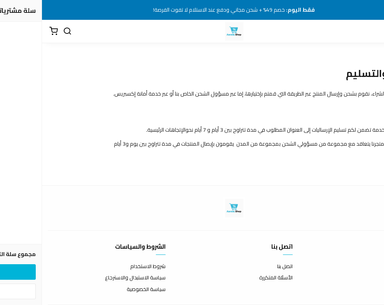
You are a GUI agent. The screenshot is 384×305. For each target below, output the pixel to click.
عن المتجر (368, 266)
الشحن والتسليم (361, 289)
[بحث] (25, 31)
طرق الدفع (366, 278)
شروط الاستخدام (106, 266)
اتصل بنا (243, 266)
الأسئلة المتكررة (234, 278)
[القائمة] (372, 31)
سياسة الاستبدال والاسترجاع (93, 278)
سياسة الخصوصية (104, 289)
